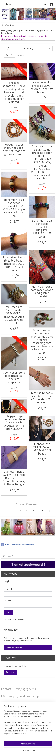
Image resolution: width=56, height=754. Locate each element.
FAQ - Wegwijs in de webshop (20, 696)
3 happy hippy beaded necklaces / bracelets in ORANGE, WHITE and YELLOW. (14, 423)
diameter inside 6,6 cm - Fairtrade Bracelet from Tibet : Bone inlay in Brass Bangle (14, 478)
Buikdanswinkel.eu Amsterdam (17, 545)
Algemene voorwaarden (16, 703)
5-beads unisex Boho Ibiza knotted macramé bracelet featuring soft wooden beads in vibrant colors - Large (41, 341)
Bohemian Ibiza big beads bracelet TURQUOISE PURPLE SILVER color (42, 228)
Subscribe (10, 672)
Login (8, 612)
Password (8, 600)
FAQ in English (10, 731)
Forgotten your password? (15, 619)
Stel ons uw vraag (12, 715)
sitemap (4, 748)
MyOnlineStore (49, 748)
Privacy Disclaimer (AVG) (16, 720)
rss (11, 748)
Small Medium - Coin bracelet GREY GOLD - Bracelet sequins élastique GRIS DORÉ (14, 315)
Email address (10, 589)
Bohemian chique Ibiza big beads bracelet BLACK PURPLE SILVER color (14, 264)
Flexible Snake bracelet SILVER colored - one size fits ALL (42, 87)
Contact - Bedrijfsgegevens (18, 689)
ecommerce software (22, 748)
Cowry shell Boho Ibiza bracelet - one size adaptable (14, 377)
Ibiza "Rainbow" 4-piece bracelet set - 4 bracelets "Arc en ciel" (41, 397)
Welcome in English (13, 727)
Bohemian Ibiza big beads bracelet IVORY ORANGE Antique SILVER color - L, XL (14, 207)
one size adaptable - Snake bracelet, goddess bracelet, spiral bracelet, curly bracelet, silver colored (14, 92)
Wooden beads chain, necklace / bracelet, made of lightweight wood (14, 149)
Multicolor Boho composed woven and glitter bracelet (42, 291)
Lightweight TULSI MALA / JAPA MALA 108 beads (42, 448)
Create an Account (14, 648)
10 (43, 510)
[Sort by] (28, 48)
